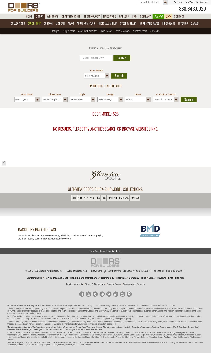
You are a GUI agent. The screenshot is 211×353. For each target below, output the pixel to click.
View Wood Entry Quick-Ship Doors (105, 251)
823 (104, 198)
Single (69, 31)
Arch (123, 31)
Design (110, 94)
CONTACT (179, 16)
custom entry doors (131, 316)
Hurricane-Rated (149, 23)
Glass (138, 94)
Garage (195, 23)
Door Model (96, 70)
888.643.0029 (192, 8)
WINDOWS (52, 16)
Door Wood (27, 94)
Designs (55, 31)
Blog (143, 278)
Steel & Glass (128, 23)
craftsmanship (157, 311)
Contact (203, 2)
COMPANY (145, 16)
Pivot (71, 23)
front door (15, 322)
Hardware (121, 278)
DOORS (40, 16)
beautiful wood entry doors (55, 316)
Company (134, 278)
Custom (48, 23)
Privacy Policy (114, 284)
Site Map (179, 278)
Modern (60, 23)
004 (74, 198)
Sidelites (87, 31)
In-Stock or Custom (165, 94)
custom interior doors (153, 316)
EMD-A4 (135, 198)
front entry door (17, 309)
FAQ (134, 16)
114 (92, 198)
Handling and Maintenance (84, 278)
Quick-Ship (34, 23)
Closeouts (155, 31)
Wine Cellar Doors (167, 305)
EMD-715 (124, 198)
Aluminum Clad (86, 23)
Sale (168, 16)
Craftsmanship (34, 278)
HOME (29, 16)
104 (80, 198)
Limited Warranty (74, 284)
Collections (18, 23)
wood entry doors (155, 322)
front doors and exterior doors (79, 316)
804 (98, 198)
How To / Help (191, 2)
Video (152, 278)
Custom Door (80, 318)
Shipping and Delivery (134, 284)
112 (86, 198)
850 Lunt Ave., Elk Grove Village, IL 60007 (129, 271)
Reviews (178, 2)
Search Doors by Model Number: (105, 48)
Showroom (96, 271)
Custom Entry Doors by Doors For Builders (117, 305)
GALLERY (124, 16)
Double (106, 31)
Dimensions (55, 94)
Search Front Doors (153, 2)
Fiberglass (168, 23)
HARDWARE (109, 16)
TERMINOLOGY (92, 16)
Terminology (107, 278)
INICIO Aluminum (107, 23)
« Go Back (4, 163)
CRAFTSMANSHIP (71, 16)
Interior (183, 23)
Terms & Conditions (95, 284)
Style (82, 94)
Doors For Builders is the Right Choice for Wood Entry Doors (72, 305)
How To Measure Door (56, 278)
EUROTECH (140, 31)
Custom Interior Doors (145, 305)
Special (158, 16)
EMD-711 (112, 198)
